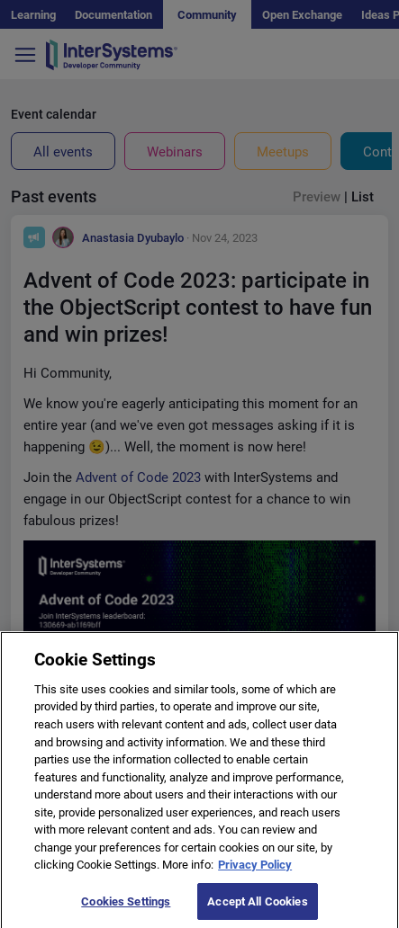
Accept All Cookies (257, 908)
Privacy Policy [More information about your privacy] (255, 871)
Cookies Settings (125, 908)
